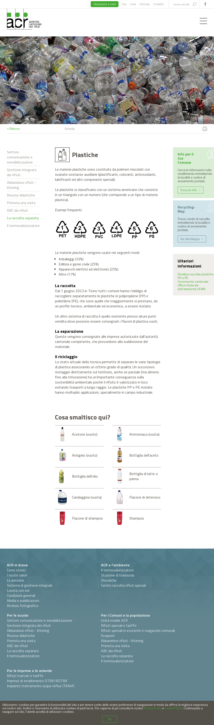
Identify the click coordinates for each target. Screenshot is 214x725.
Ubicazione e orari (104, 4)
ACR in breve (17, 565)
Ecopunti (108, 635)
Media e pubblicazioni (23, 600)
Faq (124, 4)
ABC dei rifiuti (17, 210)
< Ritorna (13, 128)
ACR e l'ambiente (115, 565)
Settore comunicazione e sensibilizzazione (20, 157)
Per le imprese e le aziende (29, 670)
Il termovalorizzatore (23, 225)
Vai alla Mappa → (192, 238)
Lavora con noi (18, 590)
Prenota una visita (21, 202)
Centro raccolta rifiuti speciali (123, 585)
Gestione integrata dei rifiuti (21, 172)
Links (133, 4)
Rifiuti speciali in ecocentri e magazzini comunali (138, 630)
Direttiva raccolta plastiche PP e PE (196, 276)
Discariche (109, 580)
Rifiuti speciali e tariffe (118, 625)
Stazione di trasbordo (118, 575)
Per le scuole (17, 615)
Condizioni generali (21, 595)
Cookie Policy (173, 708)
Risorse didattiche (21, 195)
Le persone (15, 580)
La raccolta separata (23, 218)
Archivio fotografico (22, 605)
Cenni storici (16, 570)
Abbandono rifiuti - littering (21, 185)
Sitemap (144, 4)
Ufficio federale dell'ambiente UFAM (191, 287)
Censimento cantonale (193, 281)
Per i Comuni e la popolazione (125, 615)
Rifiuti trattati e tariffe (25, 675)
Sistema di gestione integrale (29, 585)
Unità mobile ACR (114, 620)
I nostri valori (17, 575)
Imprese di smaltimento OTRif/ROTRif (37, 680)
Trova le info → (190, 189)
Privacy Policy (153, 708)
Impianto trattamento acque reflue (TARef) (40, 685)
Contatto (158, 4)
